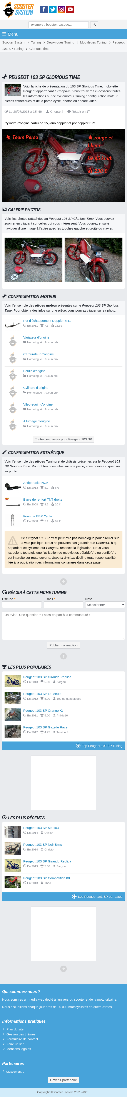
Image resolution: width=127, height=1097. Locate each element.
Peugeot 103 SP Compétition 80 (46, 878)
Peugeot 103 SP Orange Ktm (44, 710)
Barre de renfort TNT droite (42, 499)
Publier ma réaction (63, 645)
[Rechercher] (94, 24)
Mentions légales (19, 1049)
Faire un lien (16, 1044)
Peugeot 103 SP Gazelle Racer (46, 727)
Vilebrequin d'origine (38, 404)
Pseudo (8, 599)
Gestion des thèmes (21, 1034)
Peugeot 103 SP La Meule (42, 694)
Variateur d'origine (36, 337)
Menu (10, 34)
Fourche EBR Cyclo (37, 516)
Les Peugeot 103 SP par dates (97, 896)
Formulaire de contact (22, 1039)
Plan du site (15, 1029)
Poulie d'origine (34, 371)
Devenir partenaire (63, 1080)
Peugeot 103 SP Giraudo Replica (47, 677)
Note (88, 599)
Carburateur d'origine (38, 354)
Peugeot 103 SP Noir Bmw (42, 844)
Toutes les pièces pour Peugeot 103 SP (63, 439)
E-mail (49, 599)
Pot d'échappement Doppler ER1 (47, 320)
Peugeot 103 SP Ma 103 (41, 828)
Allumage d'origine (36, 421)
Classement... (15, 1071)
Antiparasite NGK (35, 483)
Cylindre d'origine (35, 387)
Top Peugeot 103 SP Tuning (99, 746)
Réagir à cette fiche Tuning (37, 592)
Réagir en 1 (79, 111)
